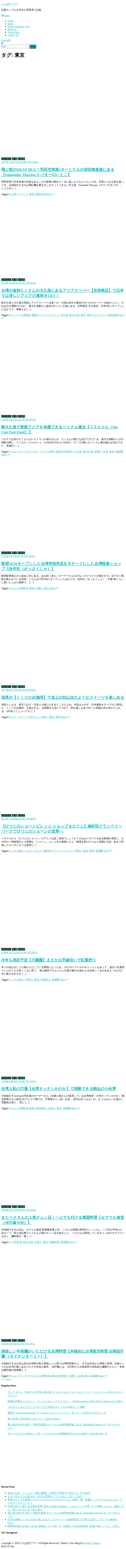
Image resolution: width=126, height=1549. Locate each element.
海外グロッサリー (97, 315)
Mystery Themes (91, 1543)
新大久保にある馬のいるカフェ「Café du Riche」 (35, 1418)
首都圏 (21, 158)
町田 (91, 851)
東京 (14, 158)
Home (11, 21)
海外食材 (113, 315)
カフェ (13, 717)
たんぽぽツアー (10, 4)
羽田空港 (40, 194)
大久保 (64, 315)
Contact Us (13, 35)
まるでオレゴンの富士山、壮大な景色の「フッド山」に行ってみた (45, 1496)
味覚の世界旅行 (64, 451)
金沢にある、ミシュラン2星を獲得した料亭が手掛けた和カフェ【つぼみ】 (49, 1493)
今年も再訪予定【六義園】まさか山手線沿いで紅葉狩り (48, 960)
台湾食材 (25, 315)
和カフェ (34, 717)
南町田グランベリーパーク (58, 851)
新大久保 (74, 315)
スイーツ (23, 194)
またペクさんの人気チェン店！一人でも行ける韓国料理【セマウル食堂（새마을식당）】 (58, 1433)
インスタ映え (16, 851)
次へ (9, 1379)
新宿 (31, 588)
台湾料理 (23, 588)
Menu (5, 15)
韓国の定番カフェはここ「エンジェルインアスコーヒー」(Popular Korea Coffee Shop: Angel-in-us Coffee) (65, 1401)
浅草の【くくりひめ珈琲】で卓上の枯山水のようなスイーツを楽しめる (62, 697)
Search (5, 40)
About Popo (14, 32)
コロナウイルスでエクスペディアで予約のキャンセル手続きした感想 (46, 1407)
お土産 (13, 194)
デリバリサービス (28, 451)
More (50, 194)
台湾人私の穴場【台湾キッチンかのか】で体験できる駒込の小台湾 (58, 1089)
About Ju (12, 29)
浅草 (57, 717)
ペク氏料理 (15, 1242)
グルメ (13, 451)
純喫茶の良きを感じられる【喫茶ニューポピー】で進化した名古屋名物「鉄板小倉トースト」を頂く (64, 1526)
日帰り (98, 451)
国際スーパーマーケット (45, 315)
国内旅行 (6, 158)
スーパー (14, 315)
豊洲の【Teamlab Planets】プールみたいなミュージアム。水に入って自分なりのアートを (57, 1413)
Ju (37, 162)
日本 (105, 451)
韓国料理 (54, 1242)
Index (10, 23)
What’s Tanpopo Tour (18, 26)
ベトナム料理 (46, 451)
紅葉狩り (45, 979)
